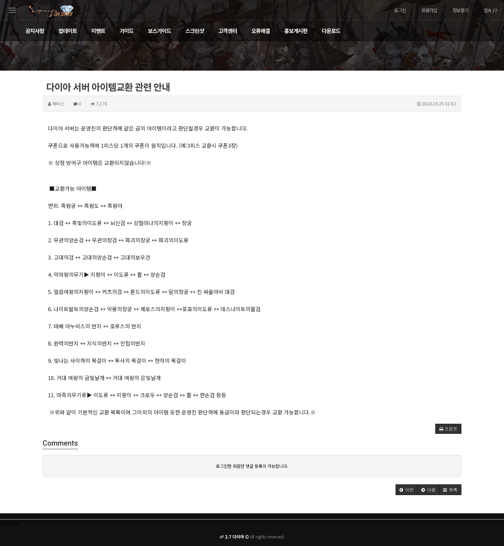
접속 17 (490, 10)
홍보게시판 (295, 30)
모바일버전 (10, 523)
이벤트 (98, 30)
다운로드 (331, 30)
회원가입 (429, 10)
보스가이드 (159, 30)
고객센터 (227, 30)
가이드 (127, 30)
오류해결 (260, 30)
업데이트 (67, 30)
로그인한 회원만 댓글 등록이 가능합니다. (252, 466)
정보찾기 (460, 10)
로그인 (400, 10)
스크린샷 (194, 30)
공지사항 (34, 30)
